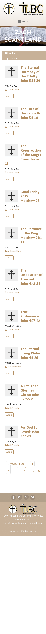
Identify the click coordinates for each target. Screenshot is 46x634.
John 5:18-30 (30, 80)
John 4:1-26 (29, 358)
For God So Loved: (30, 431)
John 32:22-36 (30, 397)
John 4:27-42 (30, 321)
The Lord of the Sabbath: (31, 113)
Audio (9, 96)
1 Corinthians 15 (23, 159)
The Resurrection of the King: (23, 155)
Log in (33, 530)
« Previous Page (16, 463)
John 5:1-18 (29, 118)
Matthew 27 (30, 201)
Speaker (12, 59)
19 (23, 471)
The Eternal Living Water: (31, 353)
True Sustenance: (30, 316)
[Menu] (23, 21)
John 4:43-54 (30, 284)
